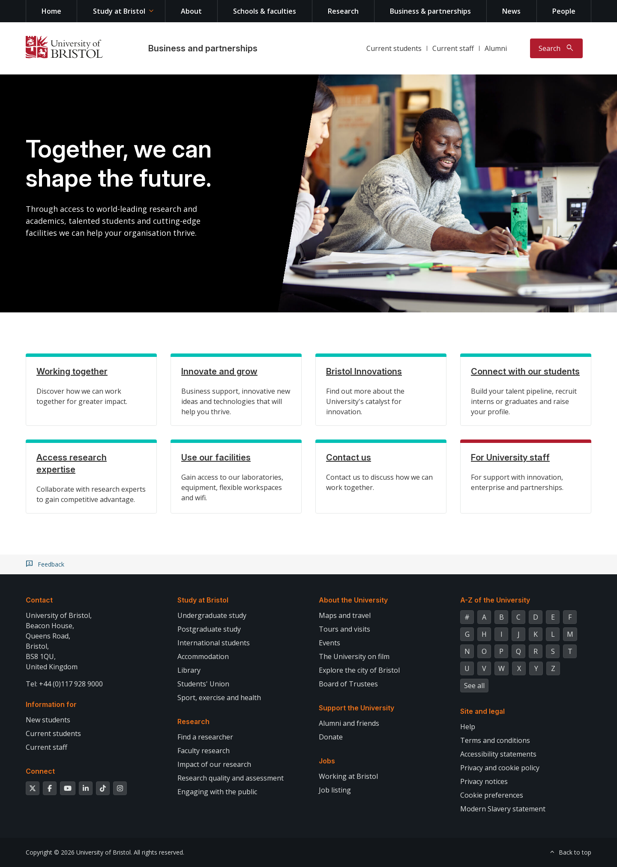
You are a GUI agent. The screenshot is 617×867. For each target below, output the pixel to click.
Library (189, 670)
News (511, 11)
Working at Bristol (348, 776)
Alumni (496, 48)
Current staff (453, 48)
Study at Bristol (119, 11)
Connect (40, 771)
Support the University (356, 708)
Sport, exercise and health (219, 697)
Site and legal (482, 711)
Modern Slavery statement (502, 809)
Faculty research (203, 750)
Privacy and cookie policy (499, 767)
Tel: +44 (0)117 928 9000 (64, 684)
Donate (331, 737)
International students (213, 642)
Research (343, 11)
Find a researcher (205, 737)
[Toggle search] (556, 48)
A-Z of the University (495, 600)
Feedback (51, 564)
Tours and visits (344, 629)
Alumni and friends (349, 723)
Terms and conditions (495, 740)
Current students (394, 48)
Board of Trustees (348, 684)
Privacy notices (484, 781)
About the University (353, 600)
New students (48, 719)
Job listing (335, 790)
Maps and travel (345, 615)
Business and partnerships (203, 48)
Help (467, 726)
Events (329, 642)
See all (474, 685)
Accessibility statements (498, 754)
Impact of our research (214, 764)
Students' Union (203, 684)
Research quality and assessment (230, 778)
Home (51, 11)
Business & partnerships (430, 11)
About (191, 11)
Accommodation (203, 656)
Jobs (327, 761)
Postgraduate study (209, 629)
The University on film (354, 656)
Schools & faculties (264, 11)
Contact (39, 600)
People (563, 11)
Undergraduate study (211, 615)
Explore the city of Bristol (359, 670)
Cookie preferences (491, 795)
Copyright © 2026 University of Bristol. (79, 852)
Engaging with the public (217, 791)
